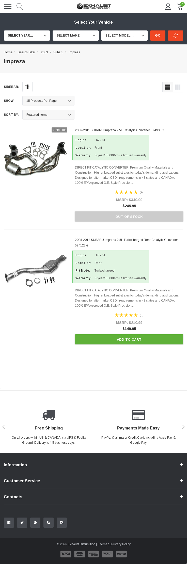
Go (158, 35)
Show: (9, 101)
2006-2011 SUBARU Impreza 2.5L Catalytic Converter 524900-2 (119, 130)
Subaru (58, 52)
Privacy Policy (121, 544)
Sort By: (11, 115)
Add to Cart (129, 339)
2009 (44, 52)
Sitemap (103, 544)
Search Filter (26, 52)
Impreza (74, 52)
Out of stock (129, 217)
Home (8, 52)
